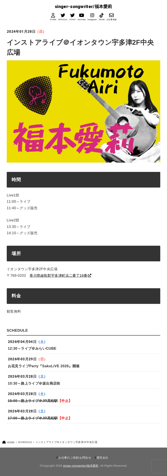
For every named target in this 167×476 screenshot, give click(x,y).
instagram (92, 20)
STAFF (72, 20)
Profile (53, 20)
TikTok (102, 20)
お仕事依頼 (111, 20)
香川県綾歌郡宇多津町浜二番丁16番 (58, 275)
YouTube (81, 20)
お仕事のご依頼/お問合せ (74, 457)
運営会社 (102, 457)
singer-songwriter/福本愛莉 (83, 6)
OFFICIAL (62, 20)
